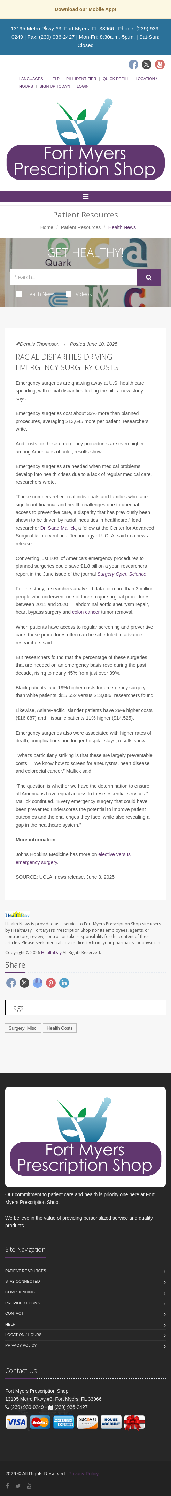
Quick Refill (116, 79)
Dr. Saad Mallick (58, 528)
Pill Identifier (81, 79)
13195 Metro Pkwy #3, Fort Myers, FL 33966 (62, 28)
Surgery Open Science (121, 574)
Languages (31, 79)
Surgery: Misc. (23, 1028)
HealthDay (51, 952)
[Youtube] (160, 64)
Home (46, 227)
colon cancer (86, 612)
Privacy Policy (21, 1345)
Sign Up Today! (55, 86)
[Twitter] (146, 64)
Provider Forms (22, 1303)
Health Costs (59, 1028)
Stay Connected (22, 1281)
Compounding (20, 1292)
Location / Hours (23, 1335)
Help (54, 79)
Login (82, 86)
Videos (79, 293)
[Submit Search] (149, 277)
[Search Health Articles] (73, 277)
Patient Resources (81, 227)
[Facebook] (133, 64)
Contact (14, 1313)
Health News (36, 293)
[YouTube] (29, 1486)
